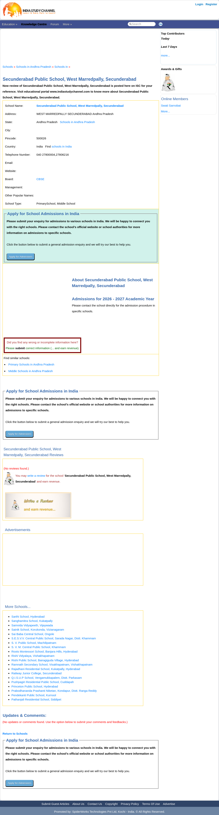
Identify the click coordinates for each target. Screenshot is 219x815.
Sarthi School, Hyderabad (28, 616)
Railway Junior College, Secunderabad (36, 673)
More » (67, 24)
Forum (55, 24)
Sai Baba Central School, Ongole (32, 634)
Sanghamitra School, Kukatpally (32, 620)
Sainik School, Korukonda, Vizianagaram (37, 629)
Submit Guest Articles (55, 803)
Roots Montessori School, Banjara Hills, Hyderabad (44, 651)
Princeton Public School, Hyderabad (34, 686)
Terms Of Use (151, 803)
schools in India (62, 146)
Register (211, 4)
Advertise (169, 803)
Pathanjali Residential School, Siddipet (36, 699)
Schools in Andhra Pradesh (33, 66)
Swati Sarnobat (171, 105)
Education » (9, 24)
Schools (8, 66)
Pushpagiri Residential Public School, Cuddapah (42, 682)
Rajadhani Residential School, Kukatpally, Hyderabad (45, 669)
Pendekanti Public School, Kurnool (33, 695)
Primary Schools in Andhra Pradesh (31, 364)
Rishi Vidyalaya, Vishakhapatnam (32, 655)
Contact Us (95, 803)
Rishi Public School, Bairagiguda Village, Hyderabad (45, 660)
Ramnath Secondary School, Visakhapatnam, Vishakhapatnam (51, 664)
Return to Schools (15, 733)
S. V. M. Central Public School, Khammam (38, 647)
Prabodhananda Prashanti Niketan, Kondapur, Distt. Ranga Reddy (54, 690)
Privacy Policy (130, 803)
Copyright (111, 803)
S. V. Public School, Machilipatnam (33, 642)
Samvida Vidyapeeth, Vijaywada (32, 625)
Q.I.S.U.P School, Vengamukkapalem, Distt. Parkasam (46, 677)
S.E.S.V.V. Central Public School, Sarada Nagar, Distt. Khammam (53, 638)
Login (199, 4)
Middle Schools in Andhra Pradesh (30, 371)
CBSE (40, 179)
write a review (36, 475)
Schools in (61, 66)
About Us (78, 803)
